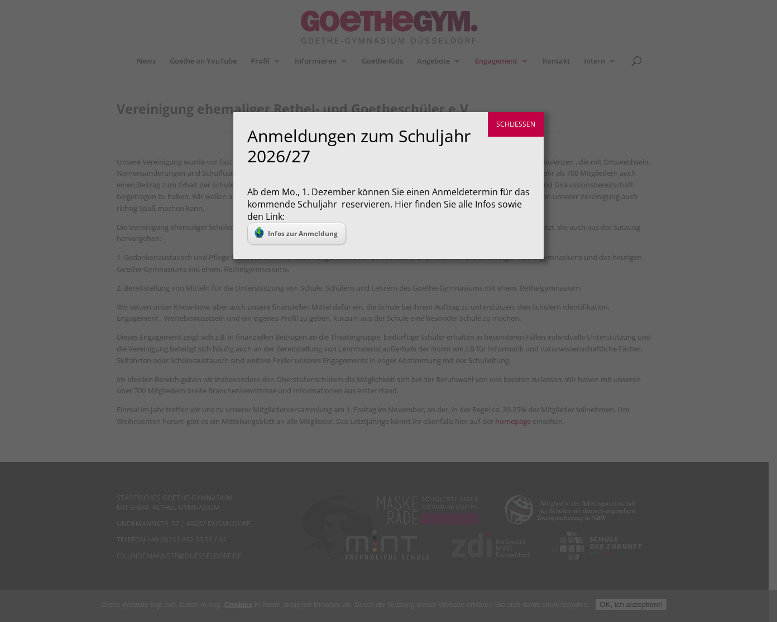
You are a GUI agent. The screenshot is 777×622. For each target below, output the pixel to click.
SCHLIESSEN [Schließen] (515, 124)
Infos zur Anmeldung (296, 232)
